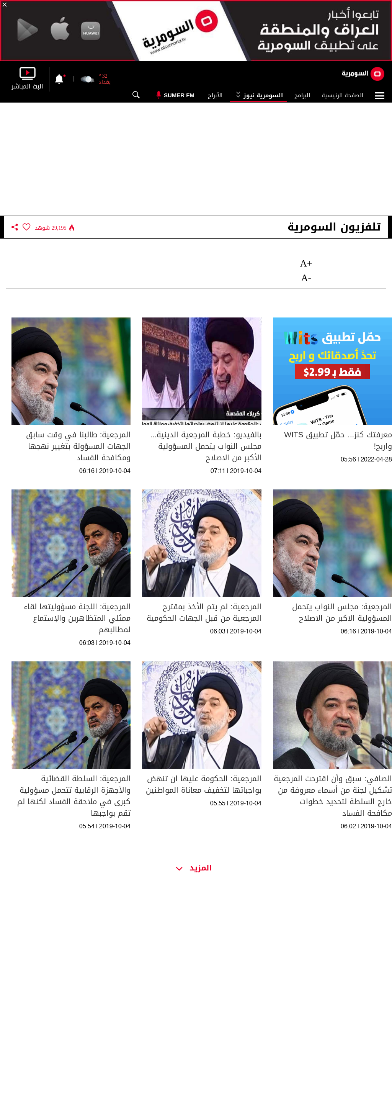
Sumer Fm (179, 95)
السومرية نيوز (258, 95)
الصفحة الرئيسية (342, 95)
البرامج (302, 95)
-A (306, 278)
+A (306, 263)
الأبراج (215, 95)
